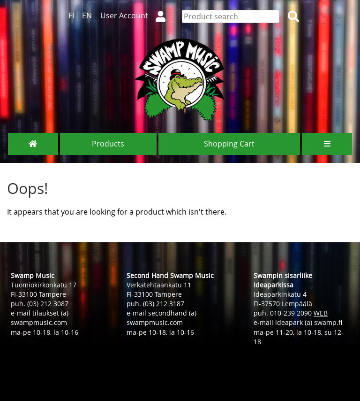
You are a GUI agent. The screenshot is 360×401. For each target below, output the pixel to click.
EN (87, 15)
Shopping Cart (229, 144)
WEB (321, 312)
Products (108, 144)
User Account (136, 15)
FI (71, 15)
